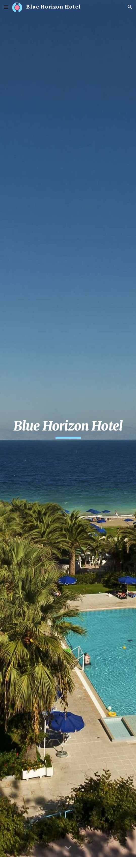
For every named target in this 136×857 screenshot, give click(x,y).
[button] (6, 7)
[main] (68, 428)
